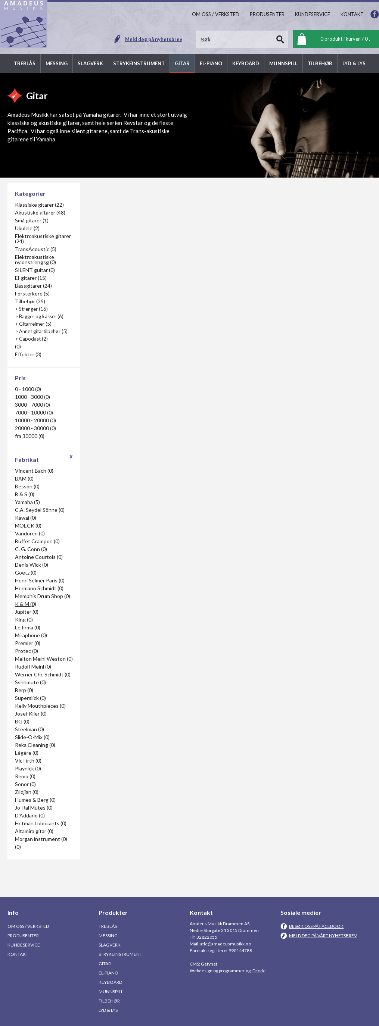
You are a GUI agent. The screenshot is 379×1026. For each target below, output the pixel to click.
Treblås (108, 926)
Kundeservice (23, 945)
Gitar (105, 963)
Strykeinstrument (120, 954)
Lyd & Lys (108, 1010)
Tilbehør (109, 1001)
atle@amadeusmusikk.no (225, 944)
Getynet (209, 964)
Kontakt (17, 954)
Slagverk (110, 945)
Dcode (258, 970)
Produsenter (23, 935)
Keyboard (110, 982)
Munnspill (111, 991)
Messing (108, 935)
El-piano (108, 973)
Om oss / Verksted (28, 926)
